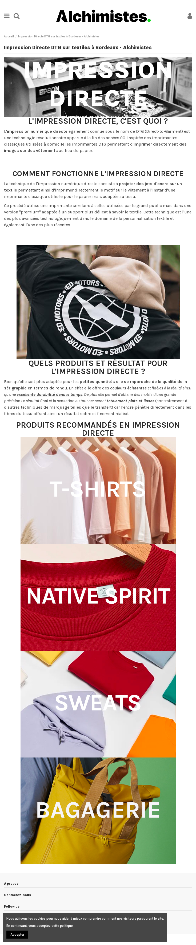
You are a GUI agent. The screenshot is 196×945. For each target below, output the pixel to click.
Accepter (17, 934)
